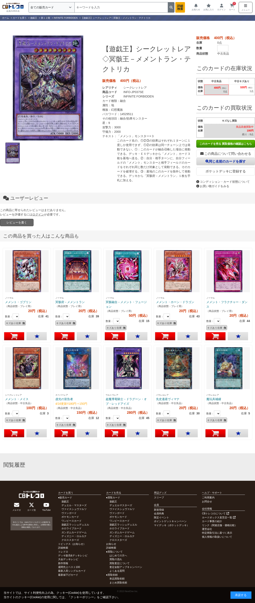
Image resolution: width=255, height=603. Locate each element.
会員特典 (159, 513)
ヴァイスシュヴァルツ (74, 509)
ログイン (38, 214)
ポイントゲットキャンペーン (170, 521)
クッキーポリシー (82, 597)
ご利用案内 (208, 497)
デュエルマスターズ (120, 505)
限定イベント (161, 517)
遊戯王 (65, 501)
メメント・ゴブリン (18, 302)
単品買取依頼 (117, 578)
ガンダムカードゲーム (74, 532)
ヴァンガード (69, 513)
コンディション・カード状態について (223, 181)
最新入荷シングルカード (72, 570)
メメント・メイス (17, 399)
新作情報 (63, 563)
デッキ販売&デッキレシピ (72, 555)
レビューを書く (17, 222)
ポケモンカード (70, 516)
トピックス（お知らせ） (72, 544)
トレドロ (63, 551)
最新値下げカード (68, 574)
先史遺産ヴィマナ (168, 399)
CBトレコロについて (215, 513)
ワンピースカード (71, 520)
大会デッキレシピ (68, 559)
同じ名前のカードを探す (226, 161)
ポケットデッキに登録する (226, 171)
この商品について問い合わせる (225, 153)
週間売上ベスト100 (69, 567)
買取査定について (119, 563)
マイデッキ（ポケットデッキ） (171, 525)
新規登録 (159, 509)
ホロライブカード (71, 528)
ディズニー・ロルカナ (74, 536)
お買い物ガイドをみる (212, 186)
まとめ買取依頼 (118, 582)
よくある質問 (117, 570)
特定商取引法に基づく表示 (217, 532)
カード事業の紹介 (212, 521)
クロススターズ (70, 540)
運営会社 (207, 529)
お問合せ (207, 501)
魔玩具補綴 (213, 399)
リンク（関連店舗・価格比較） (219, 525)
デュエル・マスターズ (74, 505)
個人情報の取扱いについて (217, 536)
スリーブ (159, 497)
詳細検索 (180, 7)
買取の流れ (115, 559)
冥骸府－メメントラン (70, 302)
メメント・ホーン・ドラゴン (175, 302)
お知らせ (111, 544)
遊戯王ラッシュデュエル (75, 524)
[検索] (121, 7)
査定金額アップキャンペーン (125, 567)
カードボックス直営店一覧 (218, 517)
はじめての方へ (118, 555)
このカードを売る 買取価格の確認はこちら (225, 143)
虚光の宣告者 (64, 399)
